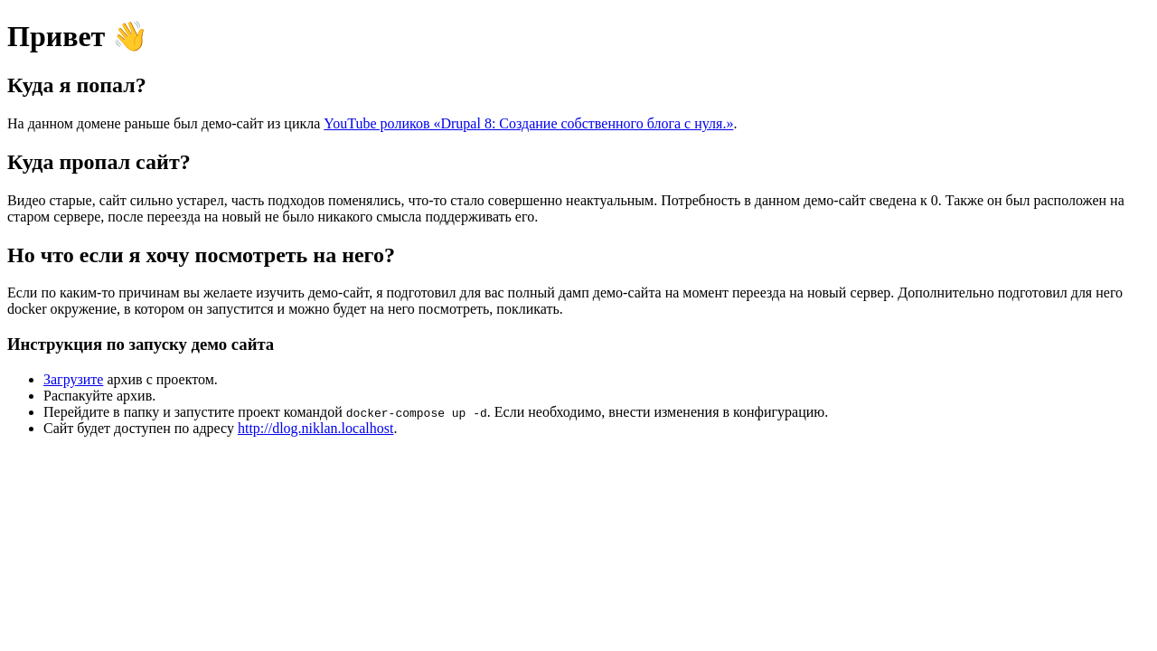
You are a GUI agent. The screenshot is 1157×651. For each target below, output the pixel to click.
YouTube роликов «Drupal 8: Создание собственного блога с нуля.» (528, 123)
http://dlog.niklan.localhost (315, 428)
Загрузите (73, 379)
